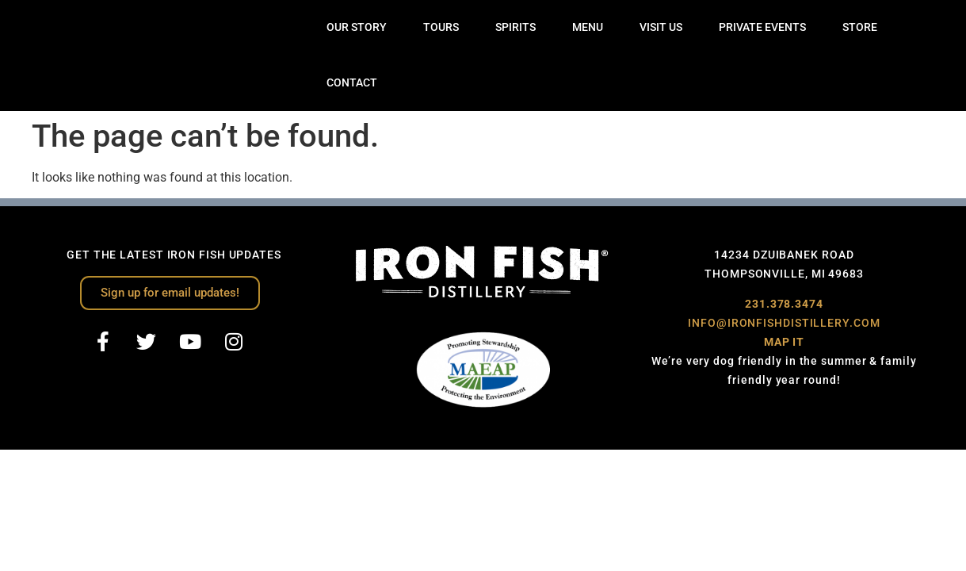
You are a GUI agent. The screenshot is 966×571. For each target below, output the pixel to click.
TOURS (441, 27)
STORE (859, 27)
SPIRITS (515, 27)
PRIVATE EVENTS (762, 27)
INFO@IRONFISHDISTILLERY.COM (784, 322)
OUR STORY (356, 27)
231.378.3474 (784, 303)
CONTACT (351, 83)
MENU (587, 27)
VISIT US (661, 27)
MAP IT (784, 341)
